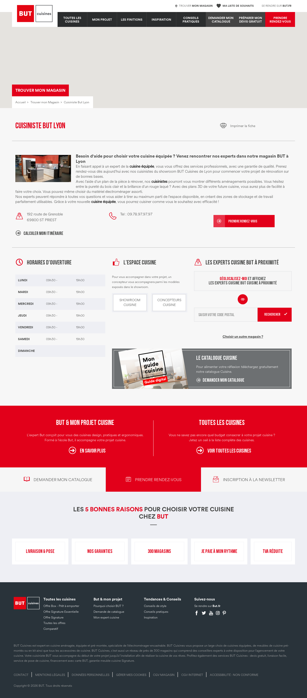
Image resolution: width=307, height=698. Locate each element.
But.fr (216, 606)
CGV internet (192, 675)
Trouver (194, 6)
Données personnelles (90, 675)
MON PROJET (102, 19)
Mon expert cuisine (106, 617)
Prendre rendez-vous (280, 20)
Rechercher (272, 314)
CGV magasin (164, 675)
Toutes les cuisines (72, 20)
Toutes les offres (54, 623)
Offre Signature (53, 617)
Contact (21, 675)
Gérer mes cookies (131, 675)
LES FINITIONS (131, 19)
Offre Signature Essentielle (61, 612)
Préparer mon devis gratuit (250, 20)
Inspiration (161, 19)
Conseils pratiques (191, 20)
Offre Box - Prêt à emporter (61, 606)
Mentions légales (50, 675)
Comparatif (50, 629)
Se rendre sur (276, 6)
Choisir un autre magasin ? (243, 336)
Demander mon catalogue (221, 20)
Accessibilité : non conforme (234, 675)
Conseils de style (155, 606)
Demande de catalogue (109, 612)
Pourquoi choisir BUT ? (109, 606)
